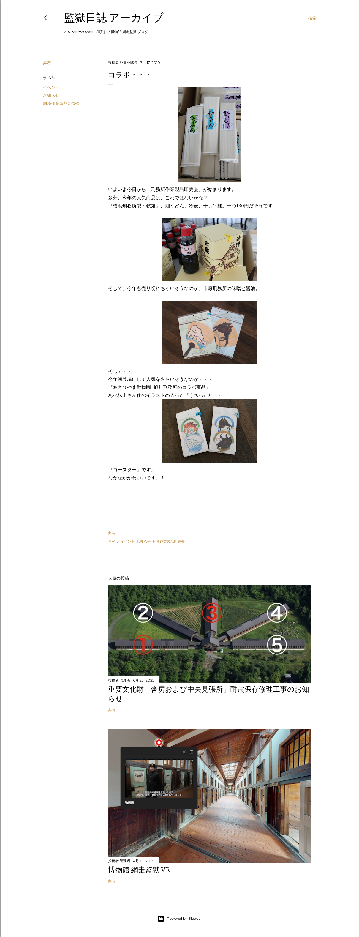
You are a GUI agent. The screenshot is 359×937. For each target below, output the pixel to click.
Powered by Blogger (179, 918)
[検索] (312, 18)
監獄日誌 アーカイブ (114, 18)
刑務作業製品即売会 (61, 103)
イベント (51, 87)
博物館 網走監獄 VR (139, 869)
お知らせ (51, 95)
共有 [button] (47, 63)
